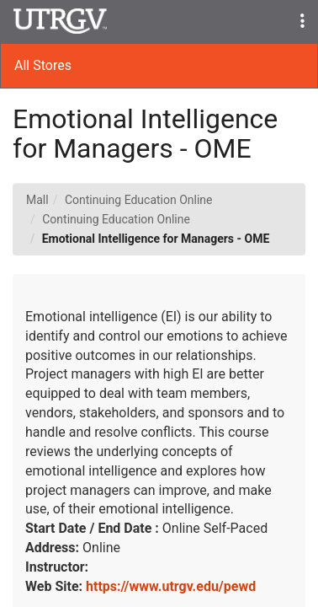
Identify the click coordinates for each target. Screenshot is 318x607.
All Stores (43, 65)
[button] (302, 21)
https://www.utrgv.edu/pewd (171, 586)
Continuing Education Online (139, 200)
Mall (37, 200)
